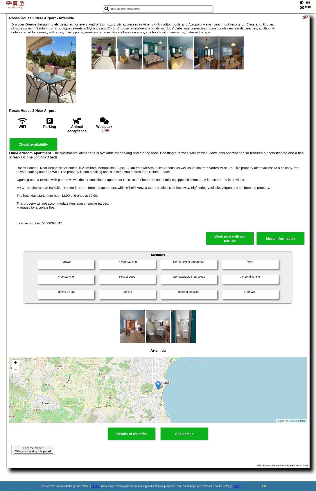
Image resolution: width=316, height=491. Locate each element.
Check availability (33, 144)
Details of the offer (131, 434)
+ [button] (15, 363)
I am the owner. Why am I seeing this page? (33, 449)
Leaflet (280, 421)
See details (184, 434)
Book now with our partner (230, 238)
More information (280, 238)
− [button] (15, 369)
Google (95, 486)
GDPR (238, 486)
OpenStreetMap (297, 421)
